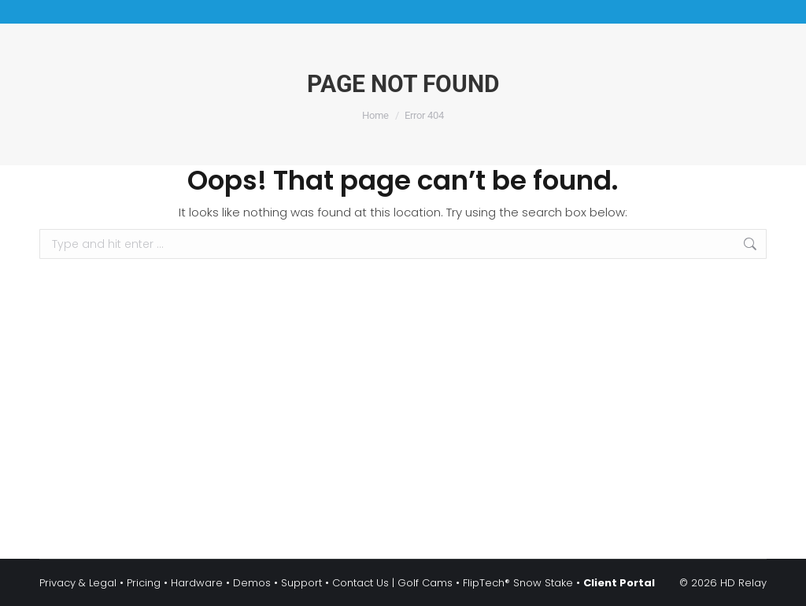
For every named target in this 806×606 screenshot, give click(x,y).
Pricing (144, 582)
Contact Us (360, 582)
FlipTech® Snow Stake (518, 582)
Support (301, 582)
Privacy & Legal (77, 582)
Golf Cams (425, 582)
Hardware (197, 582)
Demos (252, 582)
